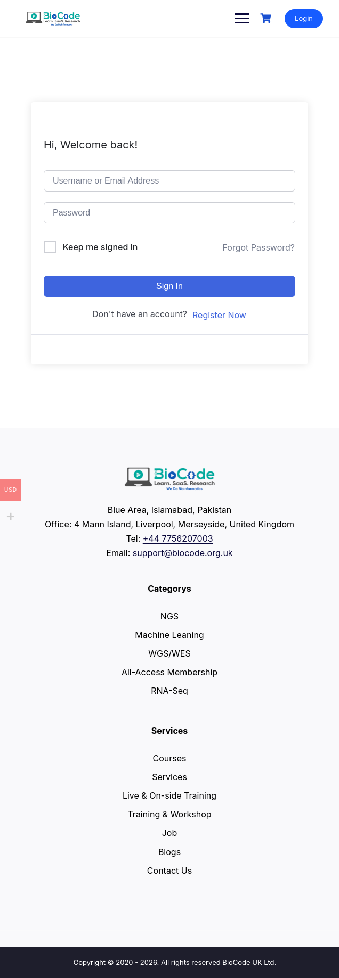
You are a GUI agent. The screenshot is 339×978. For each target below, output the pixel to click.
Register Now (219, 315)
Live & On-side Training (169, 795)
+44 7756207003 (178, 538)
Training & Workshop (169, 814)
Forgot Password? (258, 247)
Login (304, 18)
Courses (170, 758)
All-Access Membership (169, 672)
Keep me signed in (100, 247)
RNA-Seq (169, 690)
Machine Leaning (169, 634)
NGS (169, 616)
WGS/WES (169, 653)
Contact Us (169, 870)
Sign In (169, 286)
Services (169, 777)
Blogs (169, 852)
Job (169, 832)
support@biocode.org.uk (183, 553)
